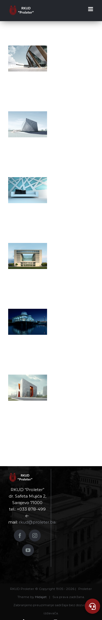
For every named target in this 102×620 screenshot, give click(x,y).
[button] (92, 606)
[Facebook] (20, 535)
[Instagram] (35, 535)
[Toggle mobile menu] (91, 9)
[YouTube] (28, 550)
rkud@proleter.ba (37, 522)
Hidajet (41, 597)
